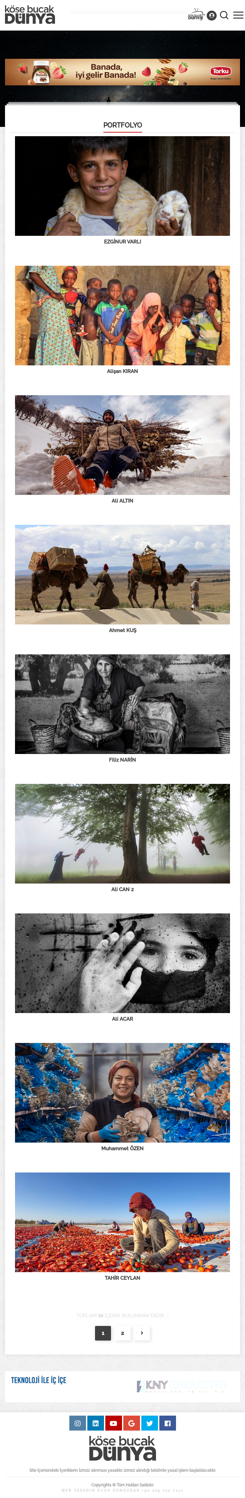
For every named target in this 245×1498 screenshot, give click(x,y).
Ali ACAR (122, 1019)
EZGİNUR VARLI (122, 242)
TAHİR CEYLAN (122, 1278)
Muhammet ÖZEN (122, 1149)
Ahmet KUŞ (122, 630)
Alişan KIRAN (122, 371)
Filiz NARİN (122, 760)
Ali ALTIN (122, 501)
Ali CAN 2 (122, 889)
